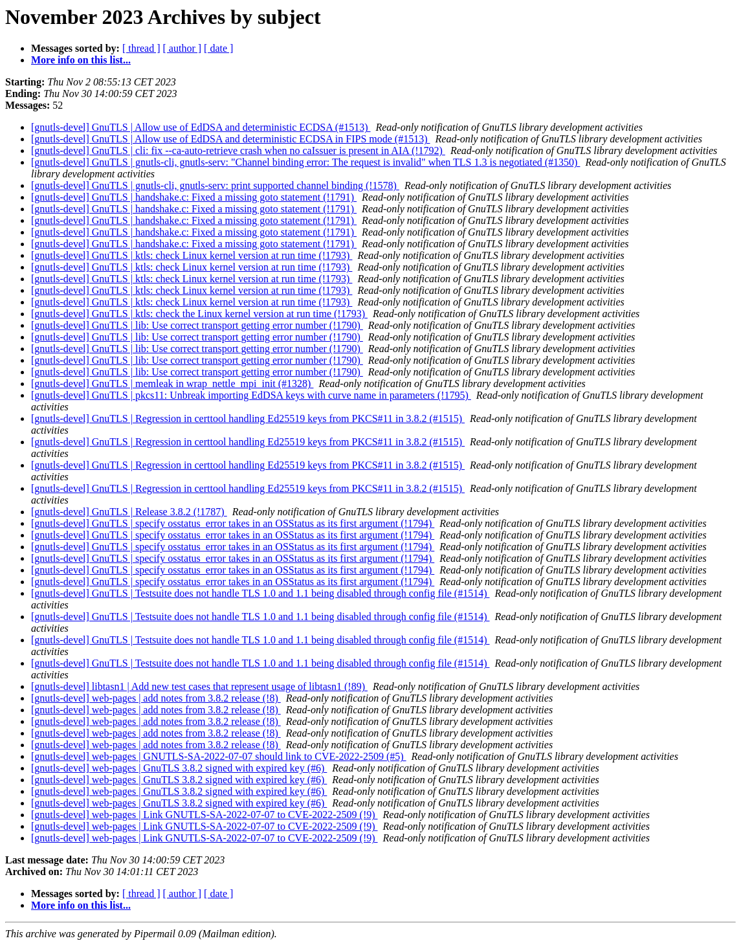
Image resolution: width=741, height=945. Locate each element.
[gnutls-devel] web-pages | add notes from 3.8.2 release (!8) (156, 698)
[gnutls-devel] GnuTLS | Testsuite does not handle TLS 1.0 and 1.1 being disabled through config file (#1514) (260, 593)
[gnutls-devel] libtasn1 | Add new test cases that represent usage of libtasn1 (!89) (199, 686)
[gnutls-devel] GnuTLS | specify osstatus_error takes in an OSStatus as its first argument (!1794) (232, 523)
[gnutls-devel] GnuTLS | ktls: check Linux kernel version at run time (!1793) (191, 255)
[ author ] (182, 48)
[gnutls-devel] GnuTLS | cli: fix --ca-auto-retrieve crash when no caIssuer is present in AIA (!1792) (238, 150)
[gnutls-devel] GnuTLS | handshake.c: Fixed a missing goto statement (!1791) (194, 197)
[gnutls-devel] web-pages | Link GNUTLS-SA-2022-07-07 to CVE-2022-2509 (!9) (204, 814)
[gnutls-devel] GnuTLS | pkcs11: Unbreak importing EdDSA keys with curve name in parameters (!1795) (251, 395)
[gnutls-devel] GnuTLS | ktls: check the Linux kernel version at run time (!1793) (199, 313)
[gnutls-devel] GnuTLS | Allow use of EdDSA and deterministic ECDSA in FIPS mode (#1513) (230, 138)
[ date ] (218, 48)
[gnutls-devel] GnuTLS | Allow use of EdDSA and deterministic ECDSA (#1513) (200, 127)
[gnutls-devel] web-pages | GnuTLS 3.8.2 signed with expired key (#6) (179, 767)
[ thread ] (141, 48)
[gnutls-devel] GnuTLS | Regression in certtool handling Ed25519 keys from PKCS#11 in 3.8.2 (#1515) (248, 418)
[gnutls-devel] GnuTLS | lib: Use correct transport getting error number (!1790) (197, 325)
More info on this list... (81, 59)
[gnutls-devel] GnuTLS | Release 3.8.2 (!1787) (129, 511)
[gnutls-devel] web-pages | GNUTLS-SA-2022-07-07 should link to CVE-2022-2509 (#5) (218, 756)
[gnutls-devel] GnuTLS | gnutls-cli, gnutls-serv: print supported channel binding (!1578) (215, 185)
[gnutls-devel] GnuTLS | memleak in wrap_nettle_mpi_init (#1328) (172, 383)
